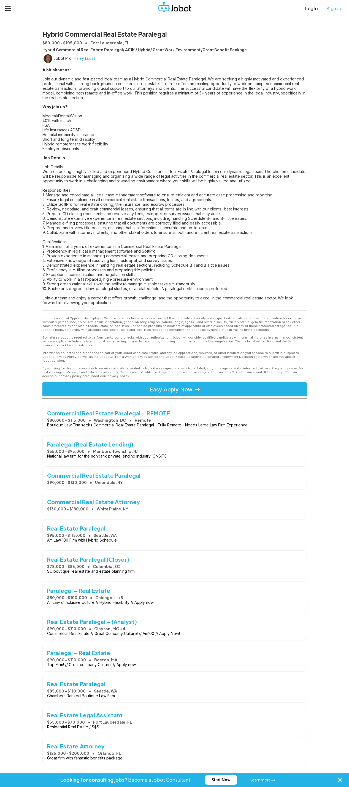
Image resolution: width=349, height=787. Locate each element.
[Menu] (8, 8)
